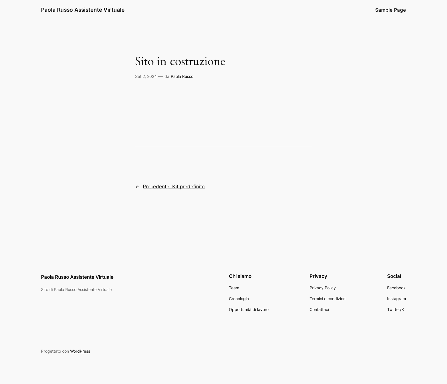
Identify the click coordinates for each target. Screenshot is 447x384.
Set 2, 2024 (146, 76)
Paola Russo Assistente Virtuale (83, 9)
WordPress (80, 351)
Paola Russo (182, 76)
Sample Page (390, 10)
